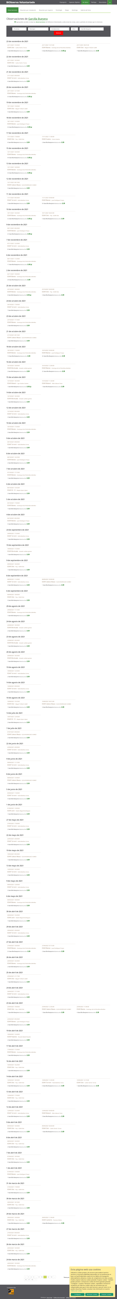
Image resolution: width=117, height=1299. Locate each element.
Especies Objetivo (74, 2)
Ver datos (85, 2)
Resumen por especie (46, 10)
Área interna (102, 2)
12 (48, 1277)
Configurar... (77, 1294)
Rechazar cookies (92, 1294)
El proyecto (63, 2)
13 (51, 1277)
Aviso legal (49, 1297)
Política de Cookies (71, 1297)
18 (32, 1279)
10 (42, 1277)
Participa (93, 2)
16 (25, 1279)
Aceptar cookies (106, 1294)
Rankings (75, 10)
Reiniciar (58, 33)
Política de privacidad (59, 1297)
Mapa (67, 10)
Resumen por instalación (28, 10)
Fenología (59, 10)
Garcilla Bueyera (38, 18)
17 (29, 1279)
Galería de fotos (86, 10)
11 (45, 1277)
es (110, 2)
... (36, 1277)
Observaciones (12, 10)
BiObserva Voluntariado (20, 2)
